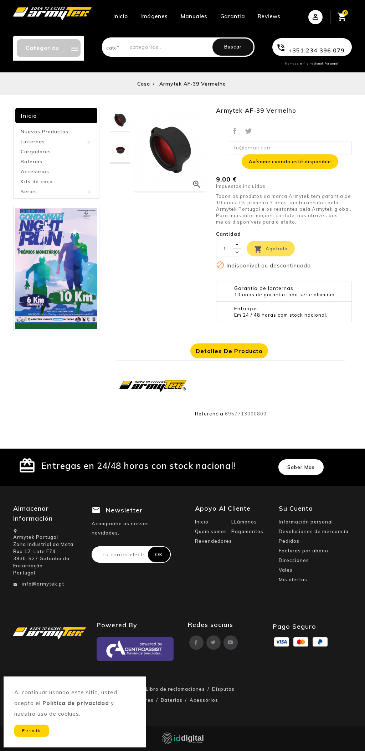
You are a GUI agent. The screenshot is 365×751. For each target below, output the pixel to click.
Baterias (31, 161)
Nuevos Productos (44, 131)
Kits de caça (37, 181)
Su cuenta (296, 508)
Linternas (33, 141)
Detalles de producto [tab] (229, 350)
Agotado (271, 249)
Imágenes (154, 16)
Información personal (306, 522)
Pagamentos (247, 531)
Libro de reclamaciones (175, 689)
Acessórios (204, 700)
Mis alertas (293, 579)
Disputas (223, 689)
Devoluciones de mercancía (314, 531)
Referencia (209, 413)
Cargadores (36, 151)
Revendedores (213, 541)
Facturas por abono (303, 550)
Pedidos (289, 541)
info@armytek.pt (43, 584)
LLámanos (244, 522)
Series (29, 191)
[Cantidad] (224, 248)
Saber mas (301, 467)
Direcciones (294, 560)
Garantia (232, 16)
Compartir (234, 131)
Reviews (269, 16)
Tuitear (248, 131)
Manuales (194, 16)
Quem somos (211, 531)
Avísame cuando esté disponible (290, 161)
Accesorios (35, 171)
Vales (286, 570)
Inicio (120, 16)
